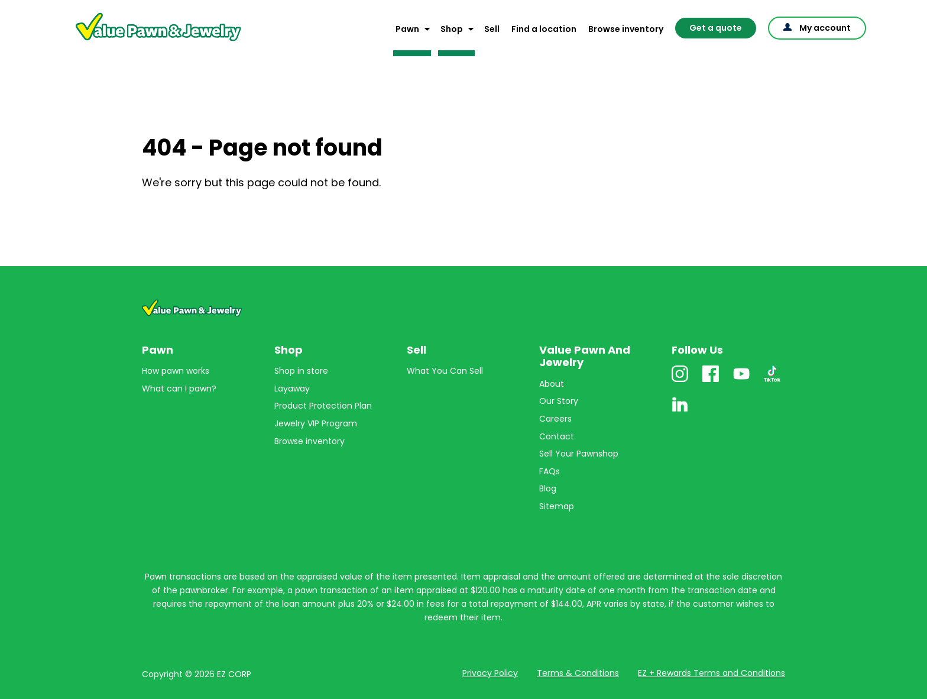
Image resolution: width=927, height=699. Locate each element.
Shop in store (301, 371)
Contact (556, 436)
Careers (555, 419)
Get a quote (715, 28)
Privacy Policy (490, 673)
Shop (451, 29)
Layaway (292, 388)
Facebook (710, 381)
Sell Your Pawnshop (578, 453)
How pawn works (175, 371)
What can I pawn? (179, 388)
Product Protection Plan (323, 406)
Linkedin (680, 412)
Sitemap (556, 506)
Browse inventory (625, 29)
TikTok (772, 381)
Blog (547, 488)
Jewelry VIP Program (315, 423)
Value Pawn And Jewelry (139, 41)
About (551, 384)
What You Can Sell (445, 371)
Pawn (407, 29)
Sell (492, 29)
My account (825, 28)
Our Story (558, 401)
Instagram (680, 381)
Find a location (543, 29)
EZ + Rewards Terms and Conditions (711, 673)
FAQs (549, 471)
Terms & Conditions (578, 673)
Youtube (741, 381)
